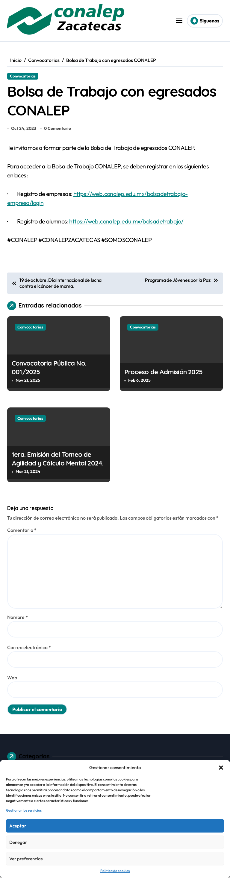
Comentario (22, 531)
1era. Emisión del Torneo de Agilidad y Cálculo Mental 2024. (57, 460)
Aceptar (17, 826)
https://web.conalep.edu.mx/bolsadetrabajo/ (126, 222)
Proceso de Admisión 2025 (163, 373)
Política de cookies (115, 870)
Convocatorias (23, 76)
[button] (221, 768)
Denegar (18, 842)
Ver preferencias (26, 859)
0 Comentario (57, 129)
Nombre (17, 618)
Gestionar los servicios (24, 810)
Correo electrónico (29, 649)
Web (12, 679)
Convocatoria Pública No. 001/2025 (49, 369)
